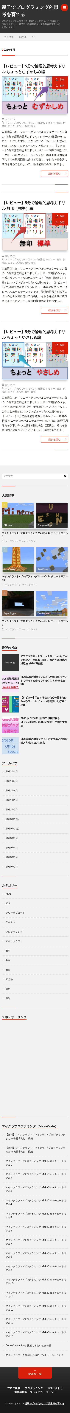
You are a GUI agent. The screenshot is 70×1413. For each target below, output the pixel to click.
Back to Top (35, 1373)
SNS (8, 903)
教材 (62, 79)
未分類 (9, 979)
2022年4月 (12, 771)
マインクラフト (30, 541)
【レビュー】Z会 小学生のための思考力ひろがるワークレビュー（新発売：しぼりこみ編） (44, 701)
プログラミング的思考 (33, 122)
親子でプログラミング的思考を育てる (30, 11)
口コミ (11, 126)
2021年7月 (12, 781)
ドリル (8, 122)
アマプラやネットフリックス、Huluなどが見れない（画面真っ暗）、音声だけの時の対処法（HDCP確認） (44, 660)
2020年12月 (12, 819)
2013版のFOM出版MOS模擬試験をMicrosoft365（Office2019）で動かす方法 (44, 722)
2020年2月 (12, 866)
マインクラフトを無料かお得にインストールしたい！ (35, 1355)
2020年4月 (12, 847)
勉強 (59, 122)
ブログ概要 (13, 1388)
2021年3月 (12, 809)
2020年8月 (12, 838)
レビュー (50, 122)
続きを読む (54, 173)
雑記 (8, 998)
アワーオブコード (15, 912)
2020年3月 (12, 857)
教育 (62, 85)
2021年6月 (12, 790)
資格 (8, 988)
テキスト (10, 922)
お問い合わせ (55, 1388)
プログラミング (13, 541)
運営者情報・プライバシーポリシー (35, 1392)
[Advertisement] (35, 1069)
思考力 (19, 126)
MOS (8, 893)
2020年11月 (12, 828)
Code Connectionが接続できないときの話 (28, 1345)
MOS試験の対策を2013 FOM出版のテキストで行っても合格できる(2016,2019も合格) (44, 680)
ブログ (16, 122)
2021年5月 (12, 800)
